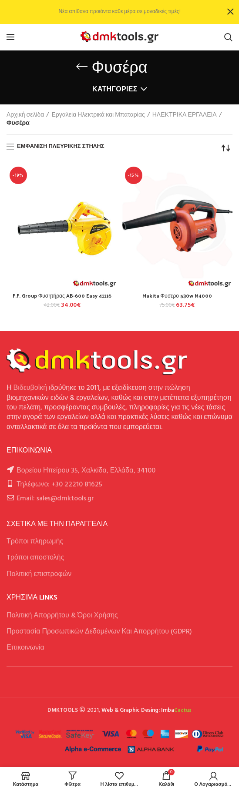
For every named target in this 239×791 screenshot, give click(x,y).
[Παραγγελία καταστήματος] (225, 147)
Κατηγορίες (115, 89)
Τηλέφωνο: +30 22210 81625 (59, 484)
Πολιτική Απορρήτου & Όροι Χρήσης (62, 615)
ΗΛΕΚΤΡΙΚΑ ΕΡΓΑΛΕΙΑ (184, 115)
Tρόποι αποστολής (35, 557)
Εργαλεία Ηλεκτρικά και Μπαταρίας (98, 115)
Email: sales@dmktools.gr (55, 498)
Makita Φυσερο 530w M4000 (177, 295)
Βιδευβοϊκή (30, 388)
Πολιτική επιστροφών (39, 574)
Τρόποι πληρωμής (35, 541)
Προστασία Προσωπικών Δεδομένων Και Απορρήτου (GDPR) (99, 631)
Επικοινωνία (25, 648)
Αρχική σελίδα (25, 115)
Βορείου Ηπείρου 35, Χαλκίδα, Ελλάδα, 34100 (86, 470)
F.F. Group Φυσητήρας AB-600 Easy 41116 (62, 295)
